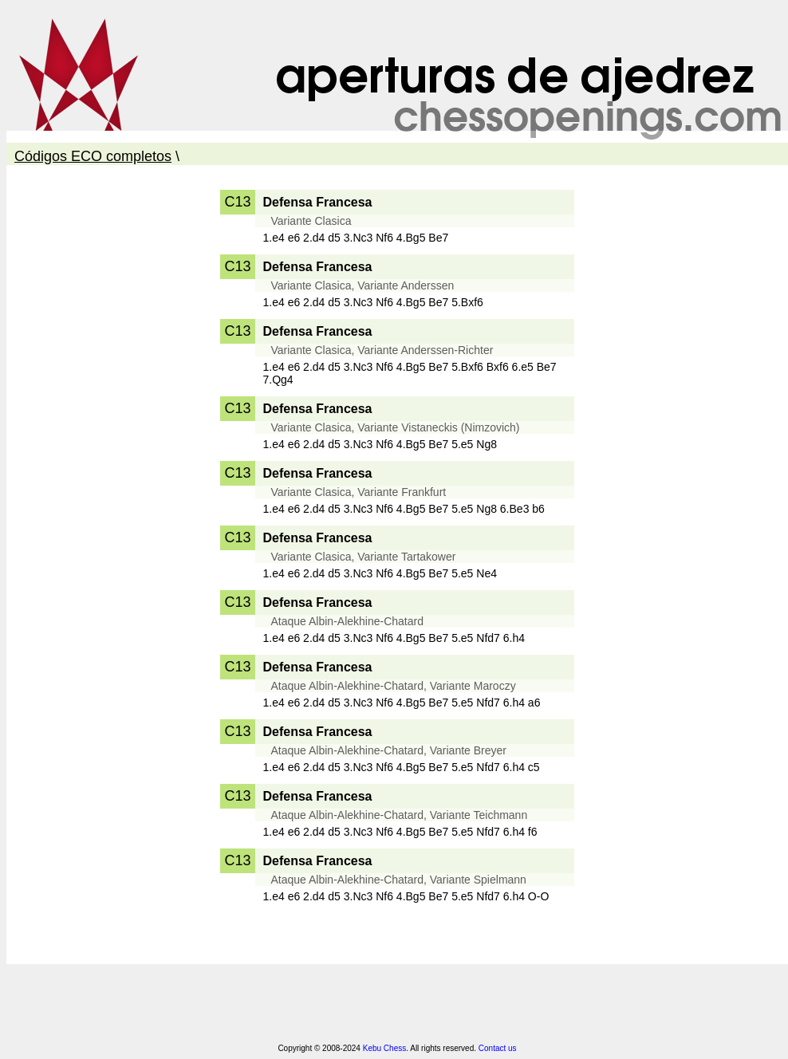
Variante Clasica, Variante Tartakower (363, 556)
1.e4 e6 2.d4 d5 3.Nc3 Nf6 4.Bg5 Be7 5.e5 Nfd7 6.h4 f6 (400, 831)
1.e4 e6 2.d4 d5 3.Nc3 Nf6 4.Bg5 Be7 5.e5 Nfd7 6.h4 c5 (401, 767)
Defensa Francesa (317, 202)
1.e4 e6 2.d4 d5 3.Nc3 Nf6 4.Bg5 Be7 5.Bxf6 (373, 302)
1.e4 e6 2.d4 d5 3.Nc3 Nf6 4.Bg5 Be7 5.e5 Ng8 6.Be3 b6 (404, 508)
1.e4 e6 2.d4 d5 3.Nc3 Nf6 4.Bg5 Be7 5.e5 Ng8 (380, 444)
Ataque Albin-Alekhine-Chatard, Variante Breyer (388, 750)
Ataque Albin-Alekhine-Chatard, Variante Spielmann (398, 879)
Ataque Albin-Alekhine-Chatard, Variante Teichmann (399, 815)
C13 (237, 202)
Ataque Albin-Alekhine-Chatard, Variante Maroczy (393, 685)
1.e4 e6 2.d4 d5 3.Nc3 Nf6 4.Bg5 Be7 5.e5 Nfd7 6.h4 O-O (406, 896)
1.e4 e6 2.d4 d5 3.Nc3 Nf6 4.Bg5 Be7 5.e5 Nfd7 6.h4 (394, 638)
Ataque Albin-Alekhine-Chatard (347, 621)
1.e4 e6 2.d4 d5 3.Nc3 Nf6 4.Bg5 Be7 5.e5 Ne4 (380, 573)
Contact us (498, 1048)
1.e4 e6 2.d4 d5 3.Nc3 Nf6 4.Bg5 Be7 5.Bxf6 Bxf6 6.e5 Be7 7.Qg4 (410, 373)
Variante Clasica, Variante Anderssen (363, 285)
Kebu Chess (384, 1048)
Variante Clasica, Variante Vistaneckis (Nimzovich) (395, 427)
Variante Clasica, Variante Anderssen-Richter (382, 350)
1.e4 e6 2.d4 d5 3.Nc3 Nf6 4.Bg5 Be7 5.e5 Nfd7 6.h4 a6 (402, 702)
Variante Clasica (311, 221)
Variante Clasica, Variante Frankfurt (359, 492)
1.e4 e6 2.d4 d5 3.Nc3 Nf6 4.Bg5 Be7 (356, 237)
